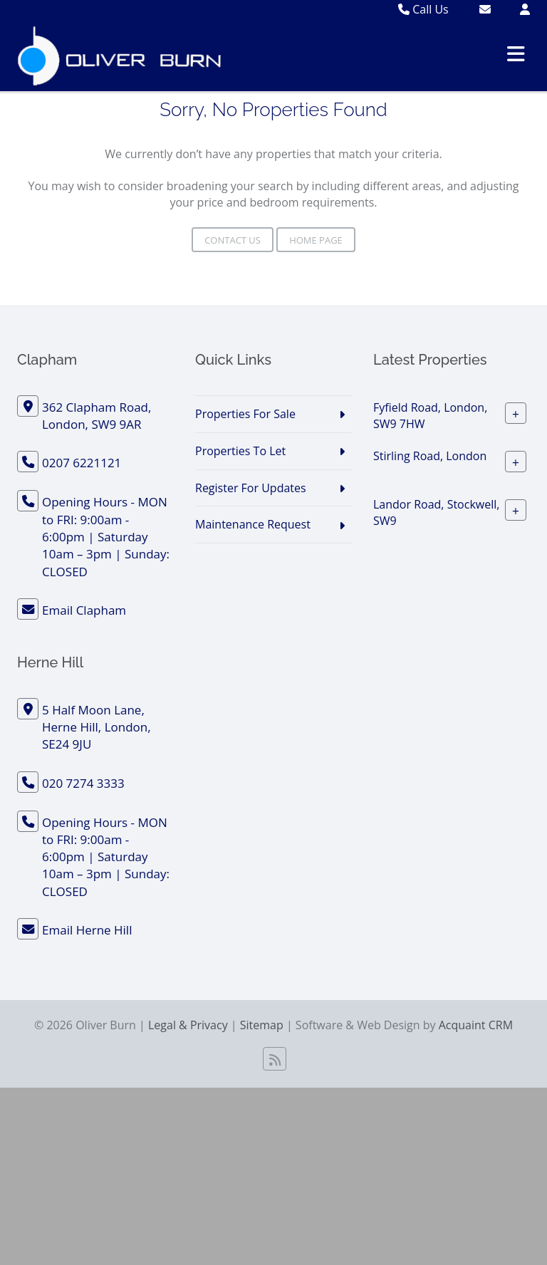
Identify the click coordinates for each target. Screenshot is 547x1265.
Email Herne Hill (87, 930)
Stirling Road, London (429, 456)
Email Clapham (84, 610)
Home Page (316, 240)
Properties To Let (240, 451)
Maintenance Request (253, 524)
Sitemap (261, 1025)
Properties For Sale (245, 414)
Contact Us (232, 240)
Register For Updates (250, 488)
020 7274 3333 (83, 783)
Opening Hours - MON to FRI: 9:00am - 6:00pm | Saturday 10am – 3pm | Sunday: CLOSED (106, 536)
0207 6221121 (81, 462)
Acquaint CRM (476, 1025)
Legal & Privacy (188, 1025)
